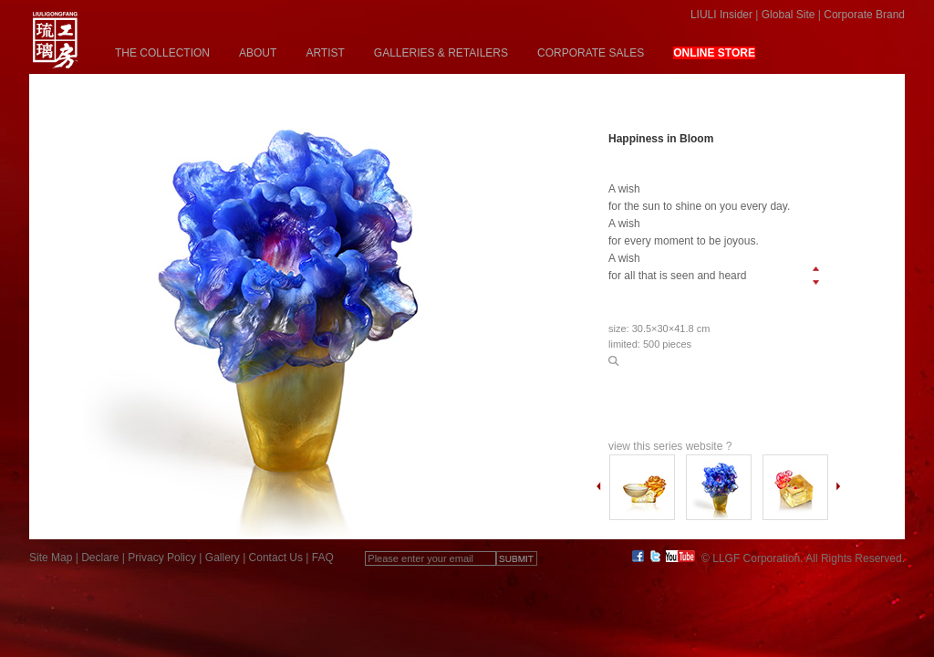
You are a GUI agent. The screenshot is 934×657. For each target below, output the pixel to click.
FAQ (323, 557)
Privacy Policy (162, 557)
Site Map (50, 557)
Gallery (222, 557)
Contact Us (276, 557)
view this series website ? (670, 446)
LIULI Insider (721, 14)
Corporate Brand (864, 14)
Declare (100, 557)
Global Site (788, 14)
